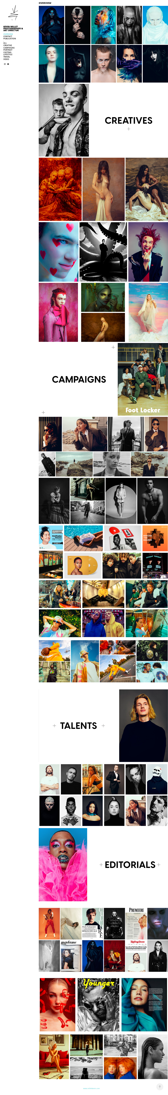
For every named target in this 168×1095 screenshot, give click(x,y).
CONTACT (7, 36)
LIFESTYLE (7, 54)
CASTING (7, 52)
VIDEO (6, 59)
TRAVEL (6, 56)
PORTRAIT (7, 50)
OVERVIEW (8, 34)
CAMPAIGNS (9, 48)
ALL (5, 43)
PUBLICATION (9, 38)
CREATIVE (7, 45)
